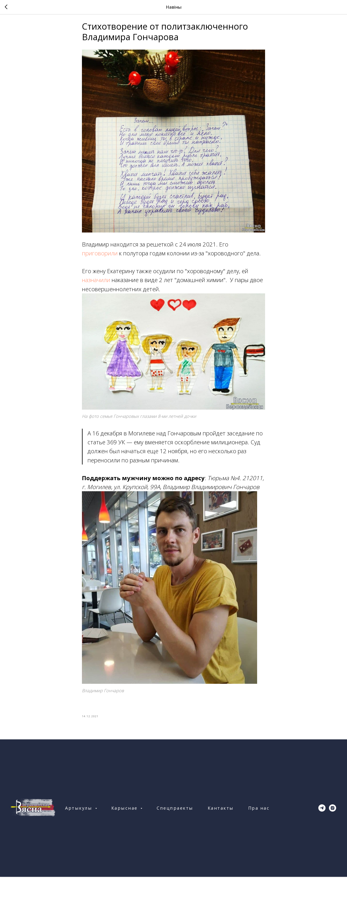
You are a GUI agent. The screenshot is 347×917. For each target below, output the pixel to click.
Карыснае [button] (125, 811)
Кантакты (221, 811)
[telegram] (322, 811)
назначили (97, 281)
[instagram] (332, 811)
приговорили (100, 255)
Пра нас (259, 811)
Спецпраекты (175, 811)
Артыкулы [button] (79, 811)
